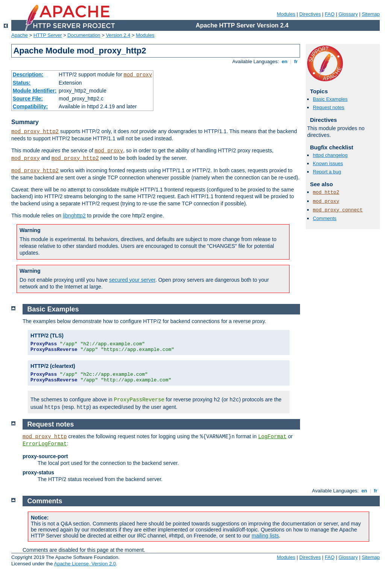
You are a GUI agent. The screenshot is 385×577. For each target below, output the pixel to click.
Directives (310, 14)
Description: (28, 74)
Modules (286, 14)
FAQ (330, 14)
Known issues (328, 163)
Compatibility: (30, 106)
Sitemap (371, 14)
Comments (324, 218)
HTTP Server (47, 35)
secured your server (132, 280)
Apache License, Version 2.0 (85, 563)
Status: (21, 83)
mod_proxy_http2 (35, 132)
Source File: (28, 99)
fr (296, 61)
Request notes (328, 107)
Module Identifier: (35, 91)
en (284, 61)
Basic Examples (330, 99)
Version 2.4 (118, 35)
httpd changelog (330, 155)
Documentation (83, 35)
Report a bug (327, 172)
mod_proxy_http (45, 437)
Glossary (348, 14)
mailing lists (265, 536)
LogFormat (272, 437)
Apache (19, 35)
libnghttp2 (74, 216)
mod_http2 (326, 192)
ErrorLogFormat (45, 444)
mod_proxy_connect (338, 210)
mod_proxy (138, 75)
